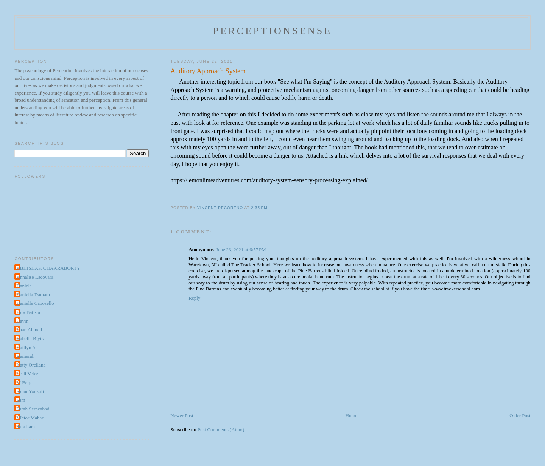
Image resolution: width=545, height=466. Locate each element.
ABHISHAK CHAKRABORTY (48, 268)
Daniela (23, 286)
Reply (194, 298)
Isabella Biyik (30, 338)
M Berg (23, 382)
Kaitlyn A (26, 347)
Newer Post (181, 415)
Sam (20, 400)
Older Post (519, 415)
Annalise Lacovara (34, 277)
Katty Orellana (30, 365)
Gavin (22, 321)
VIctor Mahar (29, 418)
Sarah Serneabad (32, 409)
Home (352, 415)
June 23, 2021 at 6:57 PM (241, 249)
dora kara (25, 426)
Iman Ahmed (29, 329)
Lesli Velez (27, 373)
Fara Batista (28, 312)
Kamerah (25, 356)
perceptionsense (272, 30)
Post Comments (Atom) (221, 429)
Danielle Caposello (35, 303)
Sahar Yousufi (30, 391)
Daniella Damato (33, 294)
